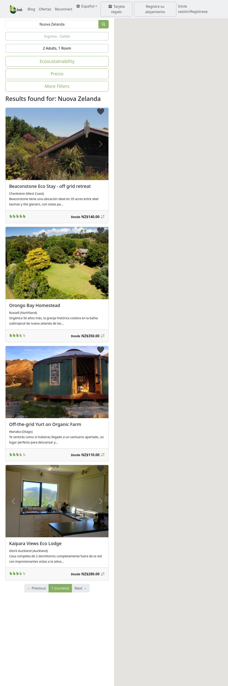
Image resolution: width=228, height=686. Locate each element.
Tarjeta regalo (116, 9)
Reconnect (63, 9)
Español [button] (85, 6)
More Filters (57, 86)
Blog (31, 9)
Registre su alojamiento (155, 9)
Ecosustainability (57, 61)
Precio (57, 74)
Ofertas (45, 9)
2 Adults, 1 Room (57, 48)
